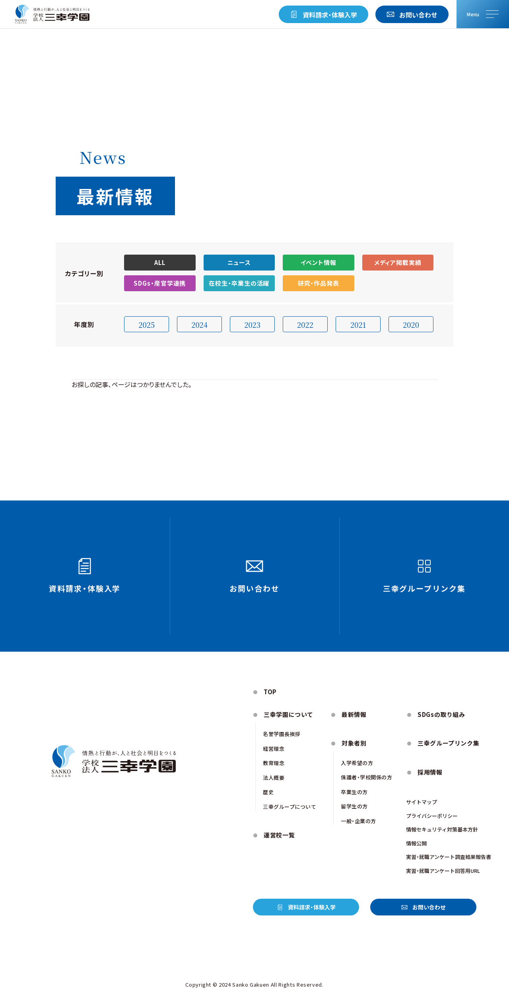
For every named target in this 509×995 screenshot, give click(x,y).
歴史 (268, 792)
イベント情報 (318, 262)
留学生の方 (354, 806)
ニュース (239, 262)
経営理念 (273, 748)
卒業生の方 (354, 792)
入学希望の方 (357, 763)
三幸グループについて (289, 806)
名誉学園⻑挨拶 (282, 734)
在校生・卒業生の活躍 (239, 283)
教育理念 (273, 763)
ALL (159, 262)
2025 (146, 324)
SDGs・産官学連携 (160, 283)
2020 (411, 324)
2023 (252, 324)
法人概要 (273, 777)
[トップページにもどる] (52, 14)
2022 (305, 324)
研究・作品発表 (318, 283)
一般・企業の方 (358, 821)
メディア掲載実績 (398, 262)
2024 (199, 324)
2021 (358, 324)
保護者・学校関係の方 (366, 777)
